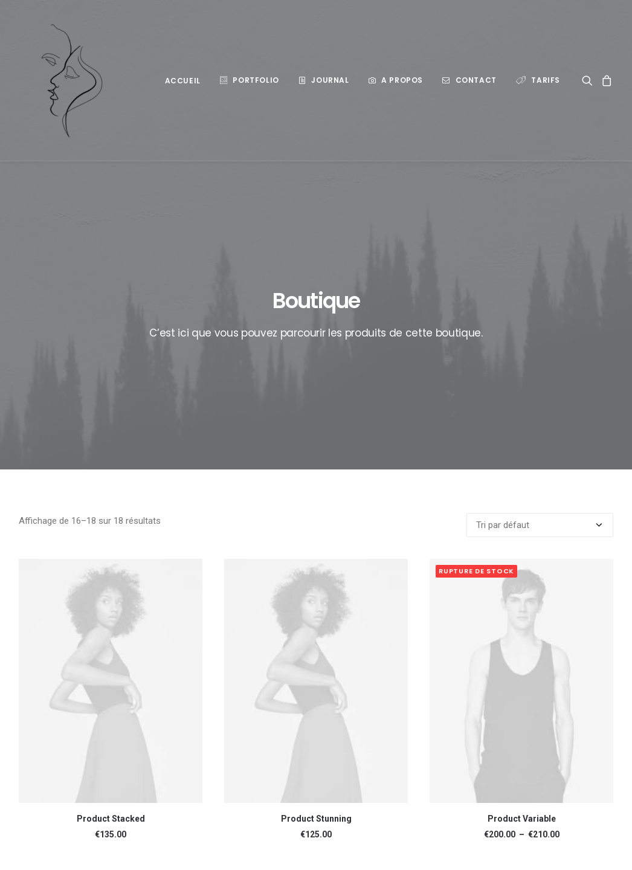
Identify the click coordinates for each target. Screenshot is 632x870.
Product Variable (522, 695)
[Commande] (539, 402)
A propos (402, 80)
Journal (330, 80)
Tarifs (545, 80)
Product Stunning (316, 695)
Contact (476, 80)
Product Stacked (111, 695)
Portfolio (256, 80)
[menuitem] (182, 81)
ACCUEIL (183, 81)
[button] (589, 80)
